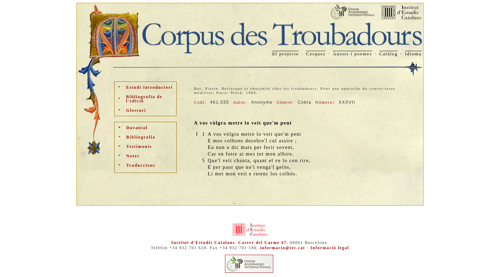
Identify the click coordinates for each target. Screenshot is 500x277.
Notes (133, 155)
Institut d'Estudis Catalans (203, 242)
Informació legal (329, 247)
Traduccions (141, 165)
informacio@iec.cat (282, 247)
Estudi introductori (149, 87)
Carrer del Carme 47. (263, 242)
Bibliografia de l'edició (144, 98)
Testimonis (139, 146)
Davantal (137, 127)
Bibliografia (141, 137)
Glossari (136, 110)
